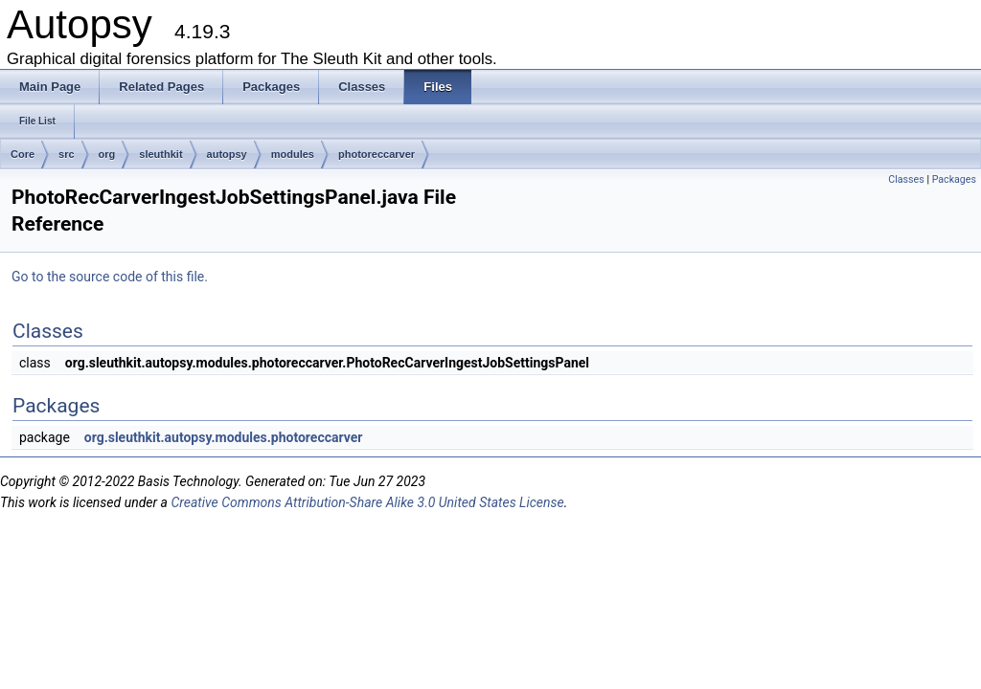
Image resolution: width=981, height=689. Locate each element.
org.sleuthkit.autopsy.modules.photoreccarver (223, 437)
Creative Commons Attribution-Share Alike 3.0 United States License (367, 502)
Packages (954, 179)
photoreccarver (376, 154)
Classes (906, 179)
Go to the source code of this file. (109, 276)
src (66, 154)
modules (292, 154)
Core (22, 154)
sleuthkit (160, 154)
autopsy (227, 154)
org (107, 154)
